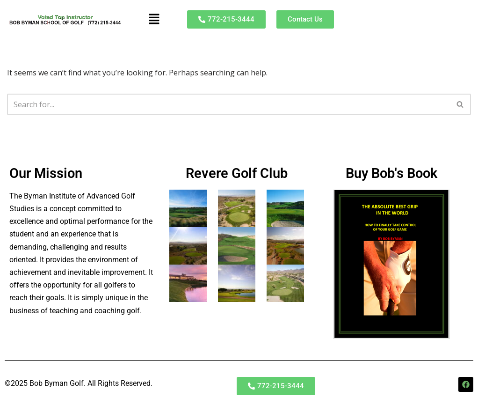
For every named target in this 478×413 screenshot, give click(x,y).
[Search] (228, 104)
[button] (154, 19)
